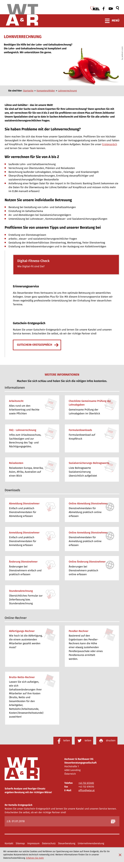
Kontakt (9, 843)
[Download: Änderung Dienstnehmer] (32, 568)
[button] (66, 264)
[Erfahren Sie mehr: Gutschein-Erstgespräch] (37, 345)
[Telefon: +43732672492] (86, 783)
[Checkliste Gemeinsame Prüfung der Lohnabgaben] (91, 407)
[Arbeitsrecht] (32, 407)
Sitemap (20, 843)
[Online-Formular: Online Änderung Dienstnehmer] (91, 568)
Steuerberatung (66, 843)
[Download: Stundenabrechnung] (32, 597)
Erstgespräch (109, 144)
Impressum (33, 843)
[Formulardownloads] (91, 438)
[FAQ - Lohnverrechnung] (32, 438)
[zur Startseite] (22, 15)
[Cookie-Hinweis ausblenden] (120, 855)
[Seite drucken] (106, 740)
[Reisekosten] (32, 469)
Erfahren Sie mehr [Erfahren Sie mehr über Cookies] (35, 858)
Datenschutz (48, 843)
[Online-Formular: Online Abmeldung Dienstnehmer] (91, 510)
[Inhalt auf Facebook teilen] (62, 740)
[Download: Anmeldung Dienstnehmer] (32, 539)
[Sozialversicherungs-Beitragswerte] (91, 469)
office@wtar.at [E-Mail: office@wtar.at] (86, 790)
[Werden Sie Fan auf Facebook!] (103, 8)
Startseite (28, 90)
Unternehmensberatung (91, 843)
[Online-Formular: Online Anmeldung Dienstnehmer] (91, 539)
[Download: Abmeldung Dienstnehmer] (32, 510)
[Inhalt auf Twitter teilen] (84, 740)
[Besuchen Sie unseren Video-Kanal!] (111, 9)
